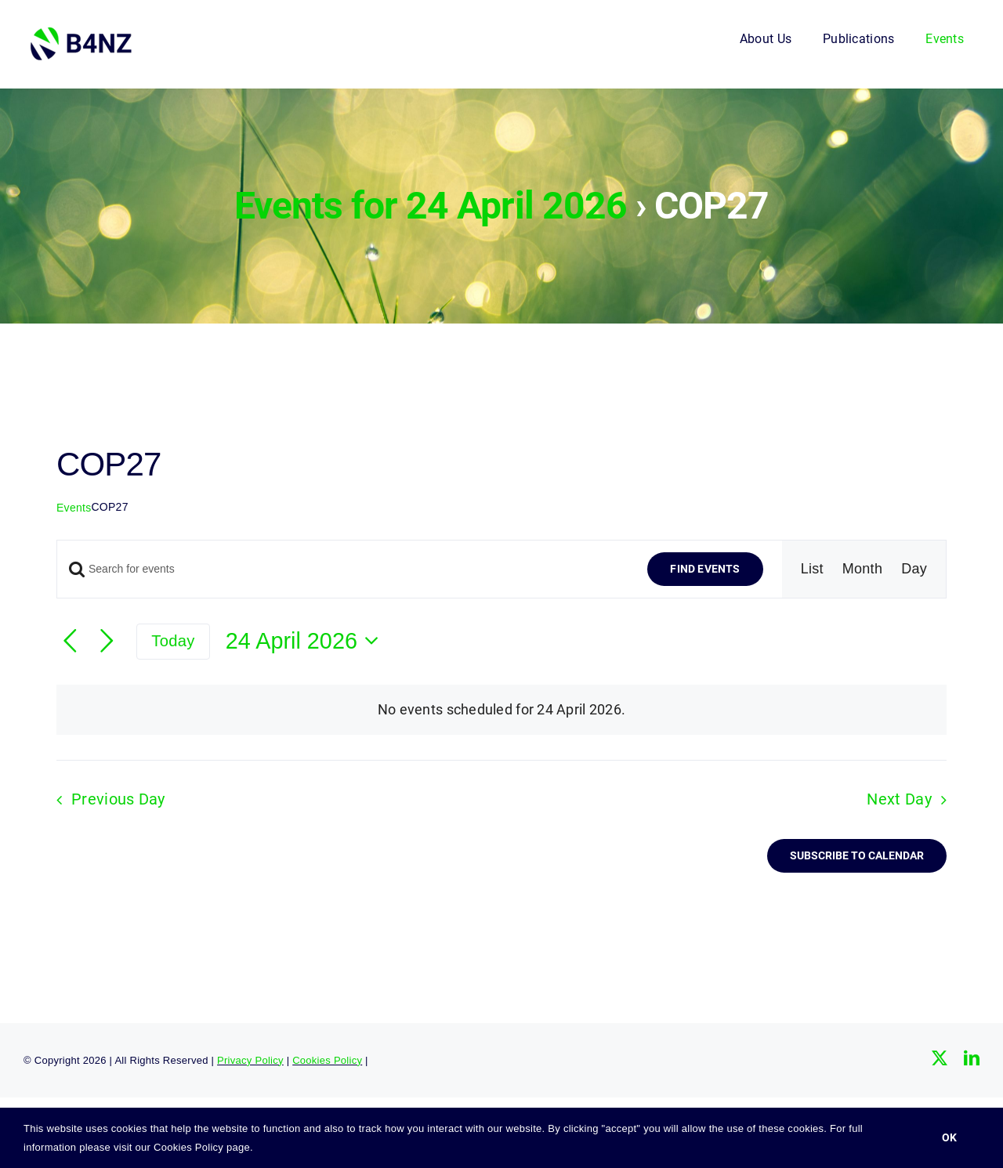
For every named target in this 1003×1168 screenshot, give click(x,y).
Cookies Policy (327, 1060)
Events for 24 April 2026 (430, 205)
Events (73, 507)
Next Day (899, 799)
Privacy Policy (250, 1060)
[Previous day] (70, 641)
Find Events (705, 568)
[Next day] (107, 641)
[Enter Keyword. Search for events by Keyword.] (342, 569)
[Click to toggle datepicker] (307, 641)
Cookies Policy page (202, 1147)
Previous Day (118, 799)
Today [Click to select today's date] (172, 640)
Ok (949, 1137)
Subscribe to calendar (857, 855)
